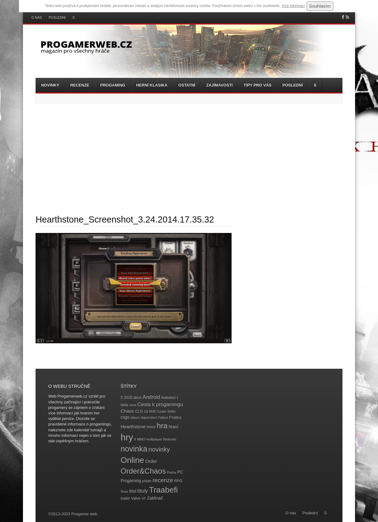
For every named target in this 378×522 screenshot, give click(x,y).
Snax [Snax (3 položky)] (124, 491)
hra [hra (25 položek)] (162, 425)
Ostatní (186, 85)
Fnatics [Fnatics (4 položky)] (175, 417)
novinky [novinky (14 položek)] (159, 449)
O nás (37, 17)
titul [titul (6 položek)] (132, 490)
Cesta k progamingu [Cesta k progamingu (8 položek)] (160, 404)
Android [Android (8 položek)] (151, 397)
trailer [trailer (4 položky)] (125, 498)
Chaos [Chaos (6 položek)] (127, 410)
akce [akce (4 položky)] (137, 397)
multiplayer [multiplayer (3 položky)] (154, 439)
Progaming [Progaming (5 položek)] (131, 480)
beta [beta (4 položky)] (124, 405)
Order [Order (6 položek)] (151, 461)
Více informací (293, 6)
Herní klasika (151, 85)
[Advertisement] (189, 159)
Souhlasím (320, 6)
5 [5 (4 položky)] (122, 397)
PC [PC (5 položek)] (180, 472)
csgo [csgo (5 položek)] (125, 417)
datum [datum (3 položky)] (135, 417)
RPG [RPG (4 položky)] (178, 481)
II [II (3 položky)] (135, 439)
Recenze (79, 85)
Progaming (112, 85)
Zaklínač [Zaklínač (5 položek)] (155, 498)
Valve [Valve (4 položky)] (135, 498)
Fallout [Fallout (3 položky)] (163, 417)
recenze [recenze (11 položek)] (163, 480)
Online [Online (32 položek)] (132, 460)
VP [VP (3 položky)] (144, 498)
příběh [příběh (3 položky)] (146, 481)
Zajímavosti (219, 85)
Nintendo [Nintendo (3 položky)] (169, 439)
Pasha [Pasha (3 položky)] (171, 472)
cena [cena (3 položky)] (132, 405)
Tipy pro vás (257, 85)
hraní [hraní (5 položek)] (173, 427)
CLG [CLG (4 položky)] (139, 411)
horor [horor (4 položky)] (151, 427)
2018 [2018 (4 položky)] (128, 397)
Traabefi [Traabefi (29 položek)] (163, 490)
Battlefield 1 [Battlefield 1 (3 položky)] (169, 397)
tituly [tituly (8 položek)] (143, 491)
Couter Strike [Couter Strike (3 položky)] (166, 411)
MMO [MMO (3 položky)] (141, 439)
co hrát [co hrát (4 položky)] (150, 411)
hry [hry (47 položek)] (127, 437)
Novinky (50, 85)
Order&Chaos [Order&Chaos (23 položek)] (143, 471)
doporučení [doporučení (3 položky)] (149, 417)
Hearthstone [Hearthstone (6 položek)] (133, 426)
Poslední (57, 17)
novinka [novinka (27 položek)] (134, 448)
